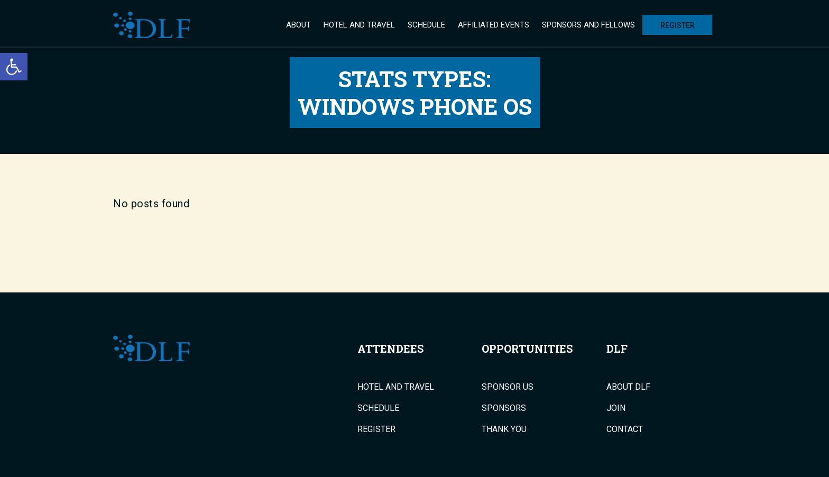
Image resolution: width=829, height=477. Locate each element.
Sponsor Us (507, 387)
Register (677, 25)
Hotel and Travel (359, 25)
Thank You (504, 429)
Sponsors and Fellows (588, 25)
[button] (13, 66)
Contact (624, 429)
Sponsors (504, 408)
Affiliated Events (493, 25)
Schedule (426, 25)
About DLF (628, 387)
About (298, 25)
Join (615, 408)
